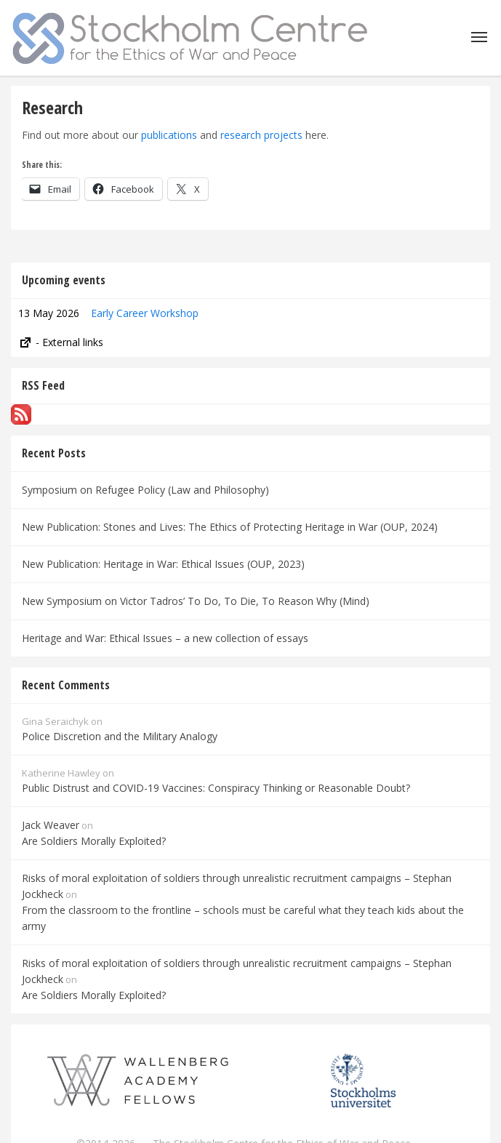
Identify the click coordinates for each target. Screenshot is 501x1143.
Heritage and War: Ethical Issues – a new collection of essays (165, 638)
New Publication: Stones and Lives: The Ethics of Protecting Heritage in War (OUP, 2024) (230, 527)
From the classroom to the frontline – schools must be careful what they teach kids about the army (243, 918)
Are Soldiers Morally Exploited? (94, 841)
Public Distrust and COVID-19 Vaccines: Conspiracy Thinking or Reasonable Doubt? (216, 788)
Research (52, 107)
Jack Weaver (50, 825)
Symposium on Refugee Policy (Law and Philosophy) (145, 490)
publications (169, 135)
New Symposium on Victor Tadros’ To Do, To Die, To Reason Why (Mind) (195, 601)
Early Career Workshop (145, 313)
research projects (261, 135)
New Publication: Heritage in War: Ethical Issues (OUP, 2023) (163, 564)
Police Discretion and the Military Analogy (119, 736)
